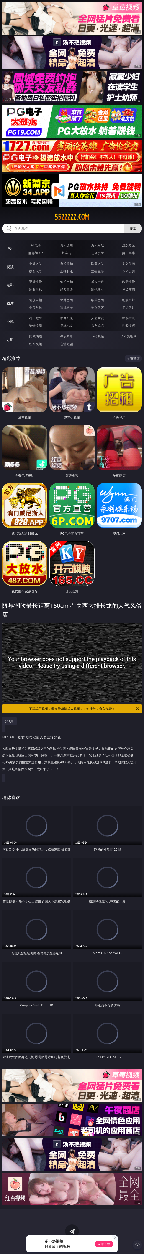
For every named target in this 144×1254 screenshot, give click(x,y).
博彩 (10, 248)
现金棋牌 (97, 253)
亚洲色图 (66, 300)
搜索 (133, 228)
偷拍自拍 (66, 281)
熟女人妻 (35, 271)
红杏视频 (35, 344)
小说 (10, 321)
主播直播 (97, 271)
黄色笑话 (97, 326)
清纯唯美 (66, 307)
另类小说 (66, 326)
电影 (10, 284)
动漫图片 (128, 300)
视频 (10, 266)
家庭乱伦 (66, 318)
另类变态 (128, 289)
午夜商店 (66, 336)
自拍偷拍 (66, 263)
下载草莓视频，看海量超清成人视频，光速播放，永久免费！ (84, 708)
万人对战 (97, 245)
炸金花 (66, 253)
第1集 (9, 721)
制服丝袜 (35, 289)
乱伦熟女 (97, 289)
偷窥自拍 (35, 300)
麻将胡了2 (35, 253)
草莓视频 (97, 336)
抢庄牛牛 (128, 253)
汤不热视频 (128, 336)
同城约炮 (35, 336)
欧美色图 (97, 300)
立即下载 (104, 1244)
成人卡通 (97, 281)
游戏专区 (128, 245)
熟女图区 (97, 307)
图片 (10, 303)
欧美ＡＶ (97, 263)
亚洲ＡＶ (35, 263)
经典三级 (66, 289)
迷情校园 (35, 326)
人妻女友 (97, 318)
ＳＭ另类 (128, 271)
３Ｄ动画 (128, 263)
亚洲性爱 (35, 281)
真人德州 (66, 245)
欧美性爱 (128, 281)
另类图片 (128, 307)
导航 (10, 339)
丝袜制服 (66, 271)
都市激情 (35, 318)
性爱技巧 (128, 326)
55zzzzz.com (71, 216)
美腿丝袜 (35, 307)
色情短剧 (66, 344)
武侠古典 (128, 318)
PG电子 (35, 245)
